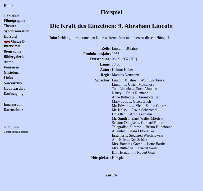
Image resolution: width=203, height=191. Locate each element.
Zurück (111, 175)
